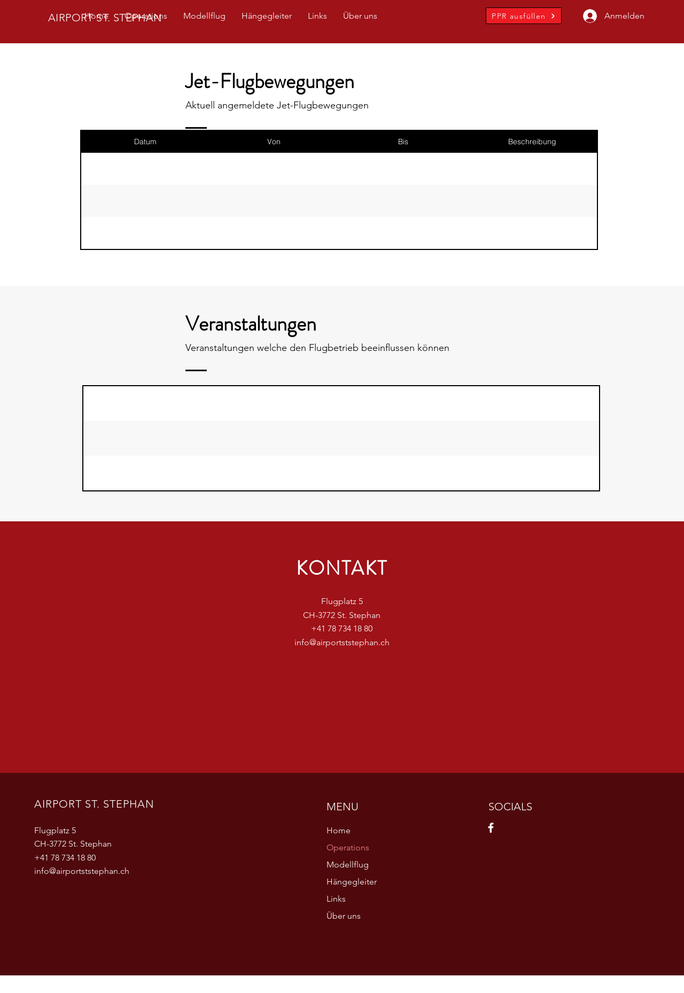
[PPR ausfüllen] (524, 15)
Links (336, 899)
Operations (348, 847)
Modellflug (348, 864)
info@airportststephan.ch (342, 642)
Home (339, 830)
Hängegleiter (352, 882)
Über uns (344, 916)
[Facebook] (491, 827)
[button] (145, 16)
